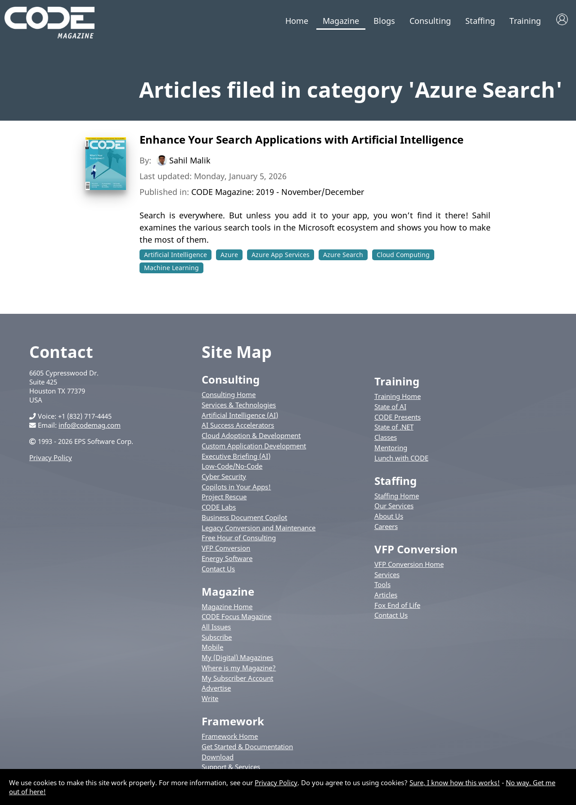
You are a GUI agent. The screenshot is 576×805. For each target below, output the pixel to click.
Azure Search (343, 254)
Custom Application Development (254, 445)
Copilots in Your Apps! (236, 486)
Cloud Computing (403, 254)
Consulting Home (229, 394)
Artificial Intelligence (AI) (240, 415)
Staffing (480, 20)
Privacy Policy (50, 457)
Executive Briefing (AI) (236, 456)
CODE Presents (397, 416)
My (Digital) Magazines (237, 657)
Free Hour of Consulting (239, 537)
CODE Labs (219, 506)
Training (525, 20)
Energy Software (227, 558)
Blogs (384, 20)
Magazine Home (227, 606)
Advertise (216, 687)
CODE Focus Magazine (236, 616)
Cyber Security (224, 476)
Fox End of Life (397, 605)
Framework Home (230, 736)
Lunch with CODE (401, 457)
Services (387, 574)
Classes (385, 437)
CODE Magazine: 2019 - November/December (277, 191)
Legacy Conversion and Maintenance (258, 527)
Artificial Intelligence (175, 254)
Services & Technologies (239, 404)
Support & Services (231, 766)
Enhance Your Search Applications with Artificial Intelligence (302, 139)
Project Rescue (224, 496)
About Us (388, 515)
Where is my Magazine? (239, 667)
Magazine (341, 20)
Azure (229, 254)
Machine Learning (171, 267)
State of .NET (394, 426)
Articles (385, 594)
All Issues (216, 626)
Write (210, 698)
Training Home (397, 396)
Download (218, 756)
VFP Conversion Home (409, 564)
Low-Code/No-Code (232, 465)
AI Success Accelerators (238, 425)
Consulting (430, 20)
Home (296, 20)
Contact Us (218, 568)
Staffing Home (396, 495)
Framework (233, 721)
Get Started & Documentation (247, 746)
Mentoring (390, 447)
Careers (386, 526)
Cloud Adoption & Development (251, 435)
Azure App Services (281, 254)
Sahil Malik (190, 160)
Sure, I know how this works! (455, 782)
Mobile (212, 646)
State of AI (390, 406)
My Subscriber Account (237, 678)
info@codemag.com (89, 425)
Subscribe (217, 637)
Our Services (394, 505)
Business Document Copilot (244, 517)
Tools (382, 584)
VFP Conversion (226, 547)
